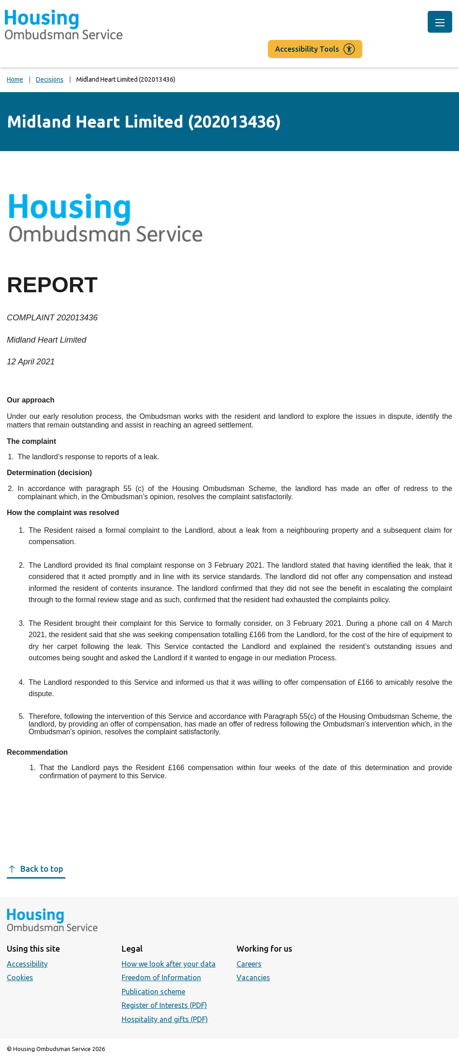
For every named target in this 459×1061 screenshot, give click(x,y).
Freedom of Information (161, 977)
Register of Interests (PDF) (164, 1005)
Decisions (50, 79)
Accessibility (27, 964)
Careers (249, 964)
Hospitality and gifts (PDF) (165, 1019)
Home (15, 79)
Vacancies (253, 977)
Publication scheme (153, 991)
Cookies (20, 977)
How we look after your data (169, 964)
